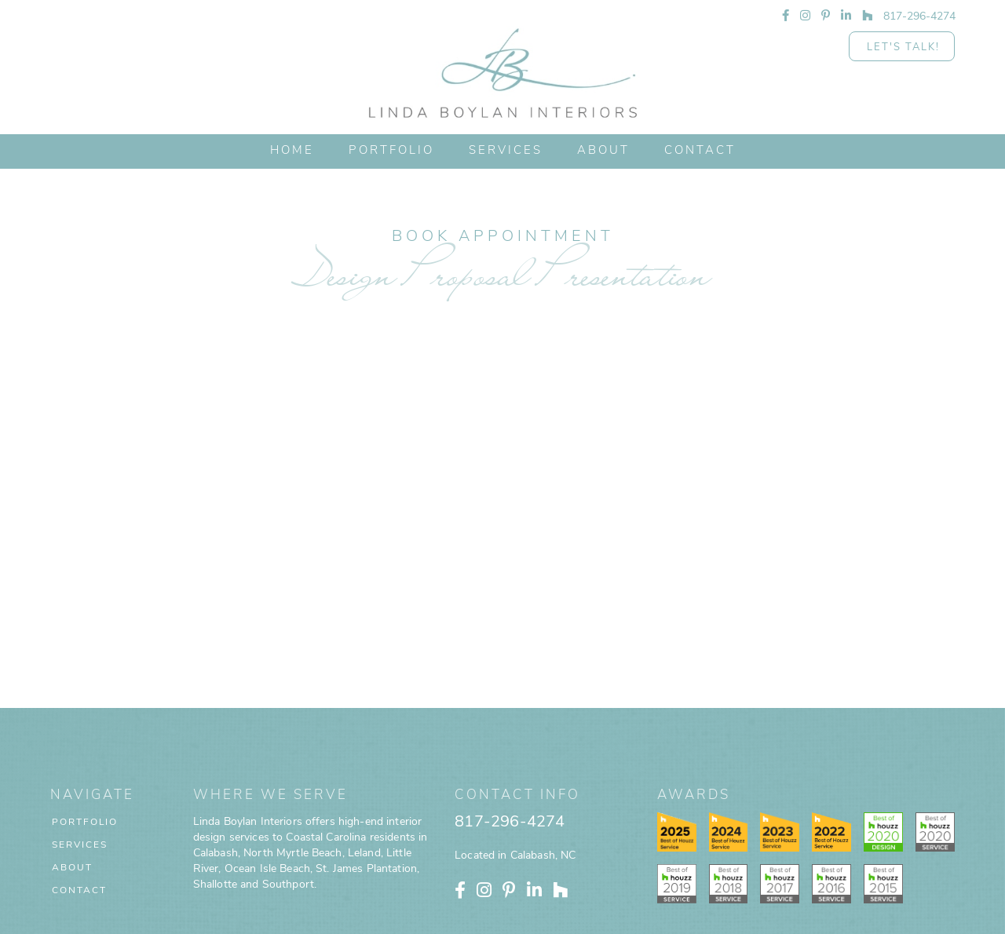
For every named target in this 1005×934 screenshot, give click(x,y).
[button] (506, 151)
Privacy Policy (540, 922)
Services (506, 151)
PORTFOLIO (391, 151)
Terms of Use (601, 922)
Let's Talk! (903, 47)
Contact (79, 799)
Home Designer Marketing (762, 922)
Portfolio (85, 731)
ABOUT (603, 151)
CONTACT (700, 151)
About (72, 777)
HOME (292, 151)
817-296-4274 (510, 731)
